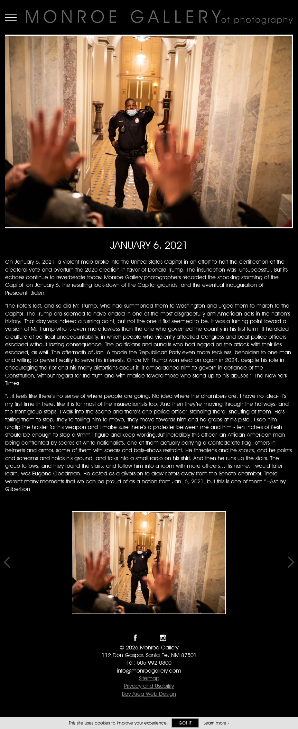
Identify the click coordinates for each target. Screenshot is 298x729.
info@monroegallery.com (149, 670)
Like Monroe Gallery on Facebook (135, 638)
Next (291, 562)
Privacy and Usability (149, 686)
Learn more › (216, 723)
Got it (185, 723)
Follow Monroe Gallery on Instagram (163, 638)
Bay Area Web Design (149, 694)
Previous (6, 562)
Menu (11, 17)
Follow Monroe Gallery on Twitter (149, 638)
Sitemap (149, 678)
